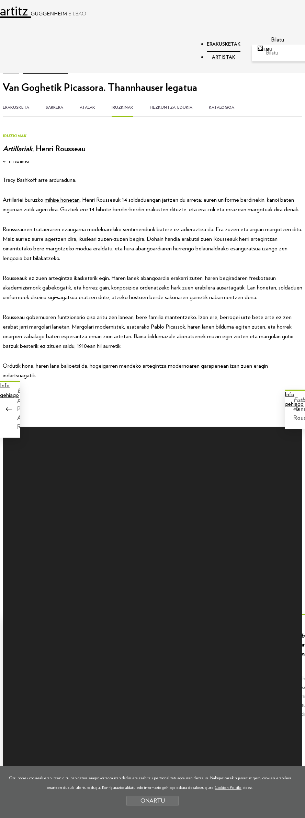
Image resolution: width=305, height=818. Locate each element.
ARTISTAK (223, 57)
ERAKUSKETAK (223, 44)
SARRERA (54, 107)
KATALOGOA (221, 107)
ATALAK (87, 107)
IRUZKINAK (122, 107)
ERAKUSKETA (16, 107)
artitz (43, 11)
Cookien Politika (228, 787)
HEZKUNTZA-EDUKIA (171, 107)
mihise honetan (62, 200)
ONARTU (152, 801)
